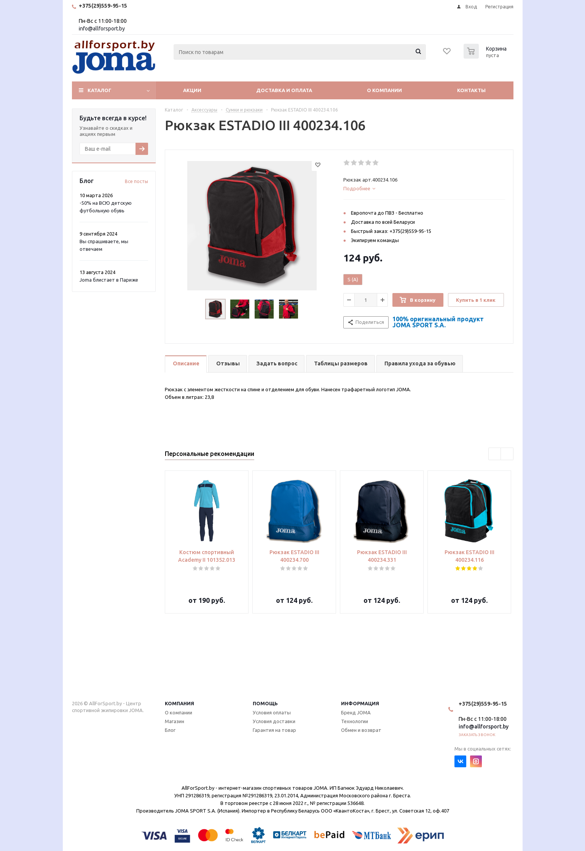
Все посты (136, 181)
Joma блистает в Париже (109, 279)
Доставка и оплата (284, 90)
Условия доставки (274, 721)
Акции (192, 90)
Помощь (265, 703)
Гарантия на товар (274, 730)
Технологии (354, 721)
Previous (495, 454)
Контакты (471, 90)
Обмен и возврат (361, 730)
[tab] (424, 188)
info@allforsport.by (102, 28)
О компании (384, 90)
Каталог (100, 90)
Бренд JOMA (356, 712)
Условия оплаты (272, 712)
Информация (360, 703)
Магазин (174, 721)
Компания (179, 703)
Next (507, 454)
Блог (170, 730)
